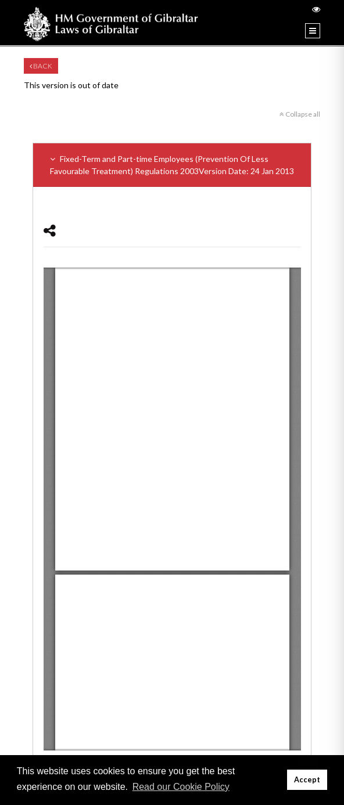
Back (41, 66)
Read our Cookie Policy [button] (181, 787)
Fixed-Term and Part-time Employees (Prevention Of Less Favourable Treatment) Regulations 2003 (172, 165)
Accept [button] (307, 779)
